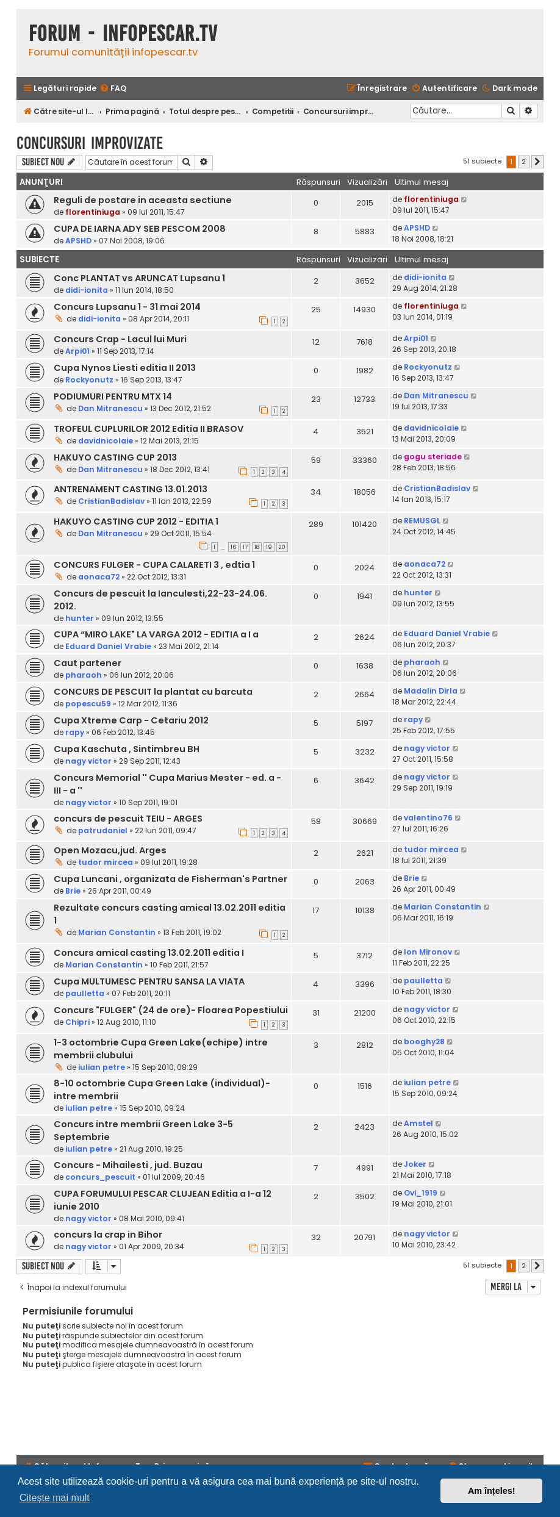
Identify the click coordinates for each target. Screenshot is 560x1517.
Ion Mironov (428, 952)
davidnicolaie (105, 441)
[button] (537, 161)
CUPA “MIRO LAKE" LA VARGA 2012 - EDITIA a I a (156, 634)
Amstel (418, 1123)
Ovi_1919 (420, 1193)
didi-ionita (86, 290)
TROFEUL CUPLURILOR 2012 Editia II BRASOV (148, 429)
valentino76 (428, 817)
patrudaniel (102, 830)
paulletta (84, 993)
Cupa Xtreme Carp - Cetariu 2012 (131, 720)
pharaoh (83, 675)
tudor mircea (105, 862)
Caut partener (87, 663)
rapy (74, 732)
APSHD (78, 240)
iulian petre (101, 1067)
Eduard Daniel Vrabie (108, 646)
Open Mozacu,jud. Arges (110, 850)
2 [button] (524, 162)
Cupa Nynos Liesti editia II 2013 (125, 368)
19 (269, 547)
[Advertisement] (280, 1418)
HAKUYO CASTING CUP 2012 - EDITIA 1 (136, 521)
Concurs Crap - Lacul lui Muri (120, 339)
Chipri (77, 1022)
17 (245, 547)
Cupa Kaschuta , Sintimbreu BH (126, 749)
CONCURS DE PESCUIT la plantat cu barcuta (153, 692)
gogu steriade (433, 456)
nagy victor (88, 761)
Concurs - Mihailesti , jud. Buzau (128, 1165)
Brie (73, 891)
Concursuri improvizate (89, 143)
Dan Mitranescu (110, 408)
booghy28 (424, 1041)
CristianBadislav (111, 501)
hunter (79, 618)
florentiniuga (92, 212)
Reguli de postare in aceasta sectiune (143, 200)
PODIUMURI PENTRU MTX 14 (113, 396)
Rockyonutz (89, 380)
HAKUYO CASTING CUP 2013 (115, 457)
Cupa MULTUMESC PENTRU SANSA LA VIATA (149, 981)
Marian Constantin (117, 932)
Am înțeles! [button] (491, 1491)
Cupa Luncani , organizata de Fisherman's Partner (170, 879)
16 (233, 547)
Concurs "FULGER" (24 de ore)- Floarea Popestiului (171, 1010)
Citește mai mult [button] (55, 1498)
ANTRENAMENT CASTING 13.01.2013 (130, 489)
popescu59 (88, 703)
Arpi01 (77, 351)
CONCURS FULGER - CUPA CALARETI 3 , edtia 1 (154, 565)
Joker (415, 1164)
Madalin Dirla (431, 691)
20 (282, 547)
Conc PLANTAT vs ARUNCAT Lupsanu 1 (139, 278)
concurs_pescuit (100, 1177)
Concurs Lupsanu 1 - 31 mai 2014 (127, 307)
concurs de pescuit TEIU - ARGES (128, 818)
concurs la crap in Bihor (108, 1234)
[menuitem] (112, 89)
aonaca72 (99, 577)
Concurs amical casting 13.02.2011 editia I (149, 953)
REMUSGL (422, 520)
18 (256, 547)
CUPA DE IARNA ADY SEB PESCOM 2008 (140, 229)
